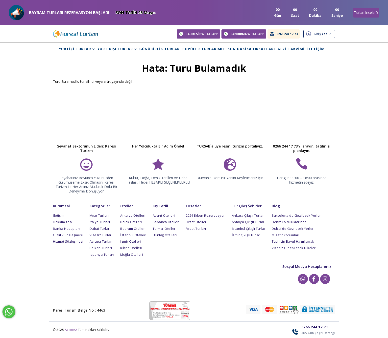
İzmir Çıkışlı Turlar (246, 235)
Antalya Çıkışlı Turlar (248, 222)
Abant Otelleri (164, 215)
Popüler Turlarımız (203, 48)
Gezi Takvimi (291, 48)
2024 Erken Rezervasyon (206, 215)
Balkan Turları (101, 248)
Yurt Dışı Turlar (117, 48)
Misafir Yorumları (285, 235)
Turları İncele (366, 12)
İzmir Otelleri (130, 241)
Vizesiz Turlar (101, 235)
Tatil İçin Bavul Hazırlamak (293, 241)
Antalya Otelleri (132, 215)
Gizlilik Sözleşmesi (68, 235)
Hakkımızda (62, 222)
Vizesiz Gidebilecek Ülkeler (294, 248)
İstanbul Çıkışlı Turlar (249, 228)
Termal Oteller (164, 228)
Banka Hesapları (66, 228)
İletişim (316, 48)
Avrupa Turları (101, 241)
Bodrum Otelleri (133, 228)
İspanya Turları (102, 254)
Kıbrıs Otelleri (131, 248)
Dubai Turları (100, 228)
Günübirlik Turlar (159, 48)
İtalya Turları (100, 222)
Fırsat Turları (196, 228)
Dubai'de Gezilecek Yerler (293, 228)
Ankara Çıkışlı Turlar (248, 215)
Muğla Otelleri (131, 254)
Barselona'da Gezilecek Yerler (296, 215)
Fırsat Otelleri (197, 222)
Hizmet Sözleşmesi (68, 241)
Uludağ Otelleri (165, 235)
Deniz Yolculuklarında (289, 222)
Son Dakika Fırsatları (251, 48)
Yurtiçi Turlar (77, 48)
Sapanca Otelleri (166, 222)
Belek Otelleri (131, 222)
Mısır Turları (99, 215)
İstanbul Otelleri (133, 235)
